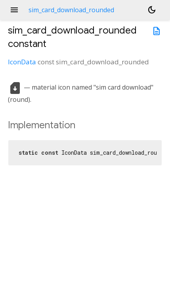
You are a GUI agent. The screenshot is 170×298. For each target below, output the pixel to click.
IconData (22, 61)
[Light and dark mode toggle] (151, 10)
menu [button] (14, 10)
